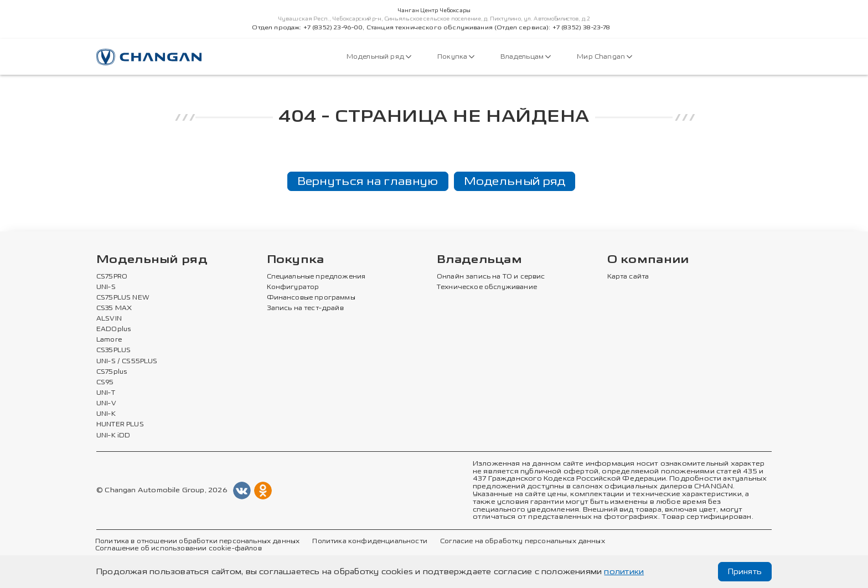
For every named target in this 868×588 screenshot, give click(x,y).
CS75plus (111, 372)
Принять (745, 572)
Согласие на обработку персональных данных (522, 541)
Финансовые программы (311, 298)
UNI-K (106, 414)
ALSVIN (109, 319)
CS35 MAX (114, 308)
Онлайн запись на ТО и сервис (491, 277)
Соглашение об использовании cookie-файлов (178, 548)
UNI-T (105, 393)
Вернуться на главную (367, 181)
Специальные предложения (316, 277)
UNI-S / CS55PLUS (127, 361)
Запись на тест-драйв (305, 308)
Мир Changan (604, 56)
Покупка (455, 56)
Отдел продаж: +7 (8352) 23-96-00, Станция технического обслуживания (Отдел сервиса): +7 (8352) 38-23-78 (431, 27)
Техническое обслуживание (487, 287)
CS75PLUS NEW (122, 298)
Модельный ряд (379, 56)
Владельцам (525, 56)
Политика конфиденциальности (369, 541)
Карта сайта (628, 277)
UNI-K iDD (113, 435)
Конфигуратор (293, 287)
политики (624, 571)
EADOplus (113, 329)
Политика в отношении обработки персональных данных (197, 541)
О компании (648, 260)
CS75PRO (111, 277)
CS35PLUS (113, 350)
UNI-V (106, 403)
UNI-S (106, 287)
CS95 (105, 382)
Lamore (109, 340)
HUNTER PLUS (120, 424)
